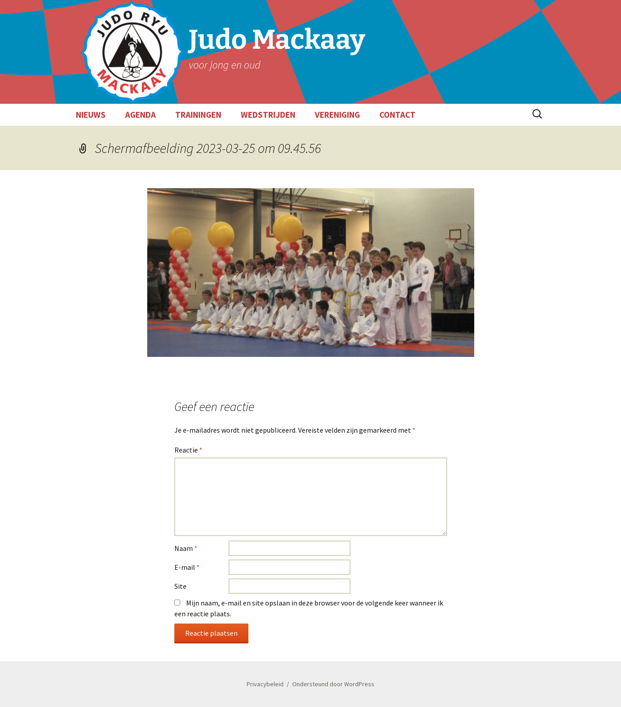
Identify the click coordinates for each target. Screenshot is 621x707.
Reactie (188, 449)
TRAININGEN (198, 114)
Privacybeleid (265, 684)
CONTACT (397, 114)
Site (180, 586)
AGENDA (140, 114)
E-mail (187, 567)
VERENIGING (337, 114)
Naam (185, 548)
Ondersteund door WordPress (333, 684)
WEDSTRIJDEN (268, 114)
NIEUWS (91, 114)
